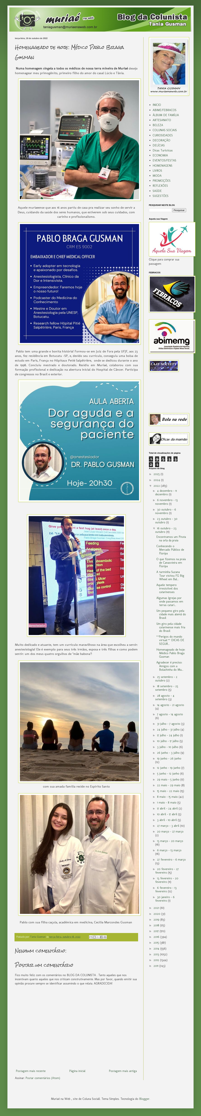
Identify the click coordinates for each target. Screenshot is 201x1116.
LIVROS (157, 170)
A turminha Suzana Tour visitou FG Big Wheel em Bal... (170, 575)
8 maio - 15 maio (168, 796)
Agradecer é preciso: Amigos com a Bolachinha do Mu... (169, 666)
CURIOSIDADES (163, 135)
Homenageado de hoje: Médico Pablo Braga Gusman (170, 653)
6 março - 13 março (169, 850)
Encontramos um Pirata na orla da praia (171, 538)
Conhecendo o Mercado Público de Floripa (170, 549)
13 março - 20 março (170, 841)
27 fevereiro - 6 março (171, 859)
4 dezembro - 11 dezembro (166, 492)
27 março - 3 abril (168, 825)
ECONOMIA (160, 155)
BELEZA (158, 125)
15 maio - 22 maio (168, 791)
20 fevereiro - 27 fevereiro (167, 870)
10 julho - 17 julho (168, 741)
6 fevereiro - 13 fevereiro (166, 889)
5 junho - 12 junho (168, 773)
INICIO (157, 105)
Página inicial (77, 1071)
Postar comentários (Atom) (42, 1078)
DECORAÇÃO (161, 140)
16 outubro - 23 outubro (165, 530)
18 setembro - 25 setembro (166, 687)
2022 (157, 485)
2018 (157, 925)
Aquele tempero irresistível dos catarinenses (167, 588)
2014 (157, 948)
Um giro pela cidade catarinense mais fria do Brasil (170, 627)
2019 (157, 919)
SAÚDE (157, 191)
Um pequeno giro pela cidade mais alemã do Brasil (171, 614)
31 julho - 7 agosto (169, 723)
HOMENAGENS (162, 165)
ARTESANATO (162, 120)
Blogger (144, 1099)
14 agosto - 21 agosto (170, 705)
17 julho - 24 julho (168, 735)
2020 (157, 914)
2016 (157, 937)
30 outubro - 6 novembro (165, 511)
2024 (157, 480)
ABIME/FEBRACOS (164, 110)
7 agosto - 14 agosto (170, 714)
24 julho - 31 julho (169, 729)
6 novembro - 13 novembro (166, 501)
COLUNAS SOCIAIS (165, 130)
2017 (157, 931)
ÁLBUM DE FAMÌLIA (166, 115)
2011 (156, 966)
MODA (157, 175)
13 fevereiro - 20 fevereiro (166, 880)
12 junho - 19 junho (169, 768)
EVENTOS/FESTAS (164, 160)
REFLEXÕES (160, 185)
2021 (157, 908)
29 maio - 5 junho (168, 779)
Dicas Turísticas (163, 150)
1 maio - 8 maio (167, 802)
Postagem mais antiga (123, 1071)
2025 (157, 474)
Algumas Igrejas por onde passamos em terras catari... (169, 601)
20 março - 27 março (170, 831)
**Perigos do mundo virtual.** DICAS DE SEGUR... (170, 640)
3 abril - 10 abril (167, 820)
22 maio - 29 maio (169, 785)
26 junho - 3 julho (169, 752)
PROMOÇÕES (161, 180)
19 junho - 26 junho (169, 758)
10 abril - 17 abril (167, 814)
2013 (157, 954)
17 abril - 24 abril (168, 808)
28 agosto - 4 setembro (164, 697)
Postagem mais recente (31, 1071)
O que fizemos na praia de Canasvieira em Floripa (171, 562)
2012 (157, 960)
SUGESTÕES (160, 196)
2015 (157, 942)
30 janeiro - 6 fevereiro (165, 898)
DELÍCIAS (159, 145)
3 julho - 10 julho (168, 747)
